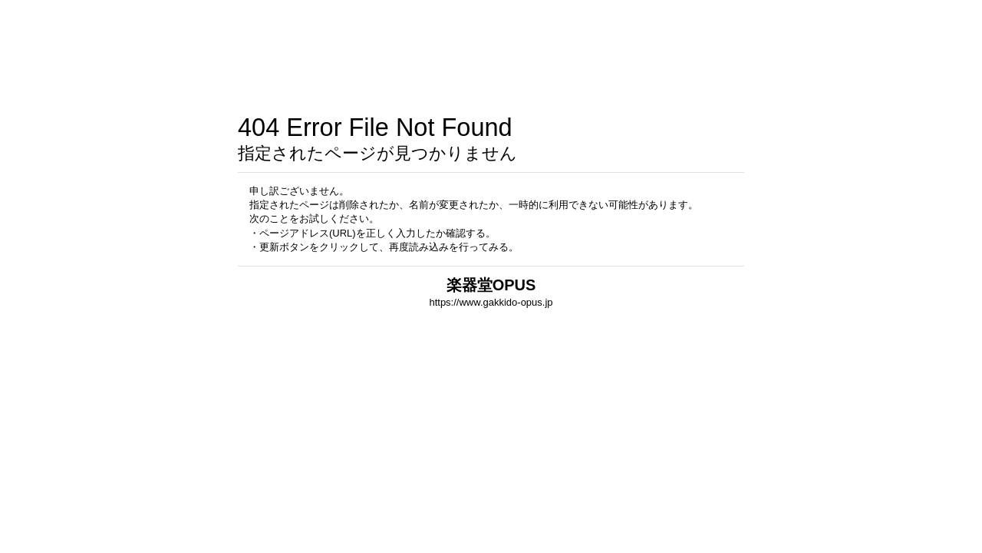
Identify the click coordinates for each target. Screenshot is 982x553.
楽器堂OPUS (491, 284)
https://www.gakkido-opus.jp (490, 302)
